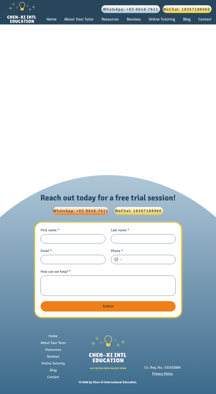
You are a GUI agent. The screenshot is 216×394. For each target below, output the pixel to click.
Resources (53, 349)
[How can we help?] (108, 286)
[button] (110, 19)
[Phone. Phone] (148, 259)
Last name (120, 230)
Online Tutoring (53, 363)
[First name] (72, 238)
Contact (53, 377)
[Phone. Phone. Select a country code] (118, 259)
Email (46, 251)
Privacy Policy (162, 374)
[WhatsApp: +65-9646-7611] (130, 9)
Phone (117, 251)
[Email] (72, 259)
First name (50, 230)
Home (53, 336)
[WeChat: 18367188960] (187, 9)
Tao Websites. (111, 385)
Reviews (53, 356)
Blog (53, 370)
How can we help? (56, 271)
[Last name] (142, 238)
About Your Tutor (53, 343)
